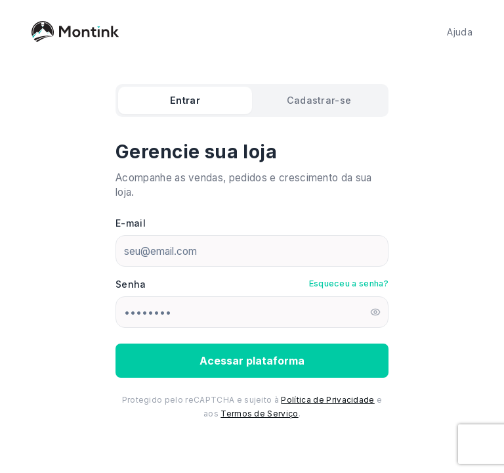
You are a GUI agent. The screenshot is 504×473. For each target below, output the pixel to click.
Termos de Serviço (259, 413)
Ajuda (459, 31)
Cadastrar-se (319, 100)
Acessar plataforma (252, 360)
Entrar (185, 100)
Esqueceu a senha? (348, 283)
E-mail (131, 223)
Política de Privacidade (327, 400)
